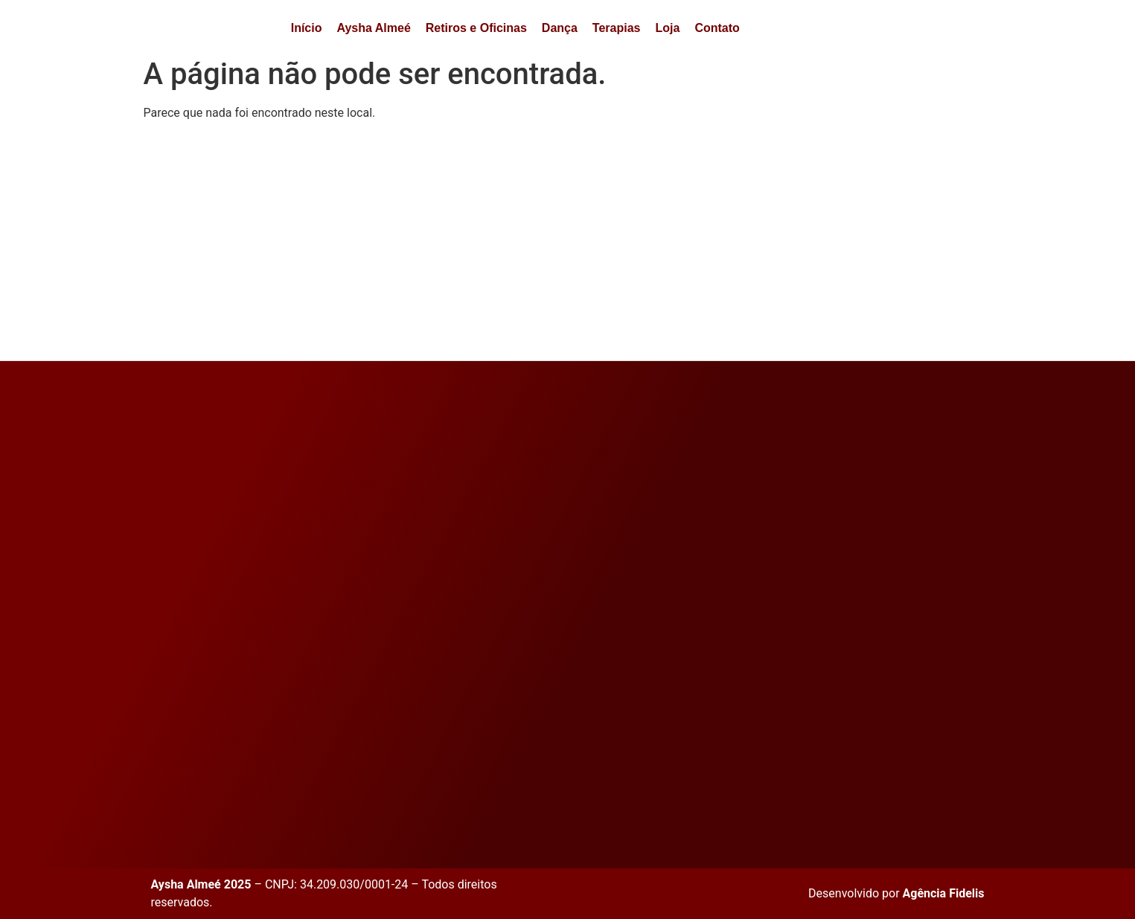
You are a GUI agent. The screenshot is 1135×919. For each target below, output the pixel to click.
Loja (667, 28)
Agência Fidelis (944, 893)
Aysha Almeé (373, 28)
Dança (560, 28)
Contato (716, 28)
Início (306, 28)
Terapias (616, 28)
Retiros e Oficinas (476, 28)
